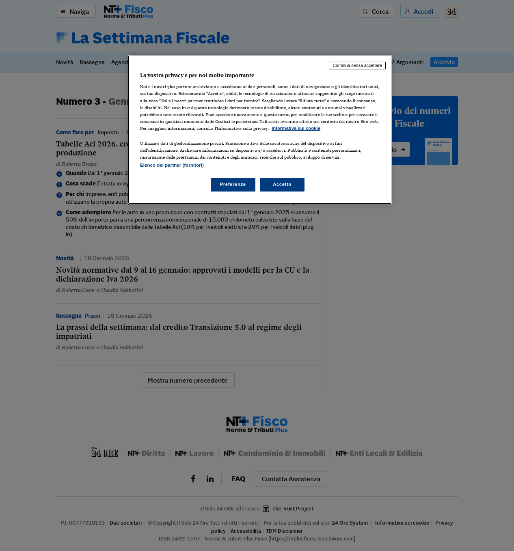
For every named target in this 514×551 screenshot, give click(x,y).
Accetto (282, 184)
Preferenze (233, 184)
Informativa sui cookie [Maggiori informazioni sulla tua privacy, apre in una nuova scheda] (296, 128)
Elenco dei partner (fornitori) (172, 165)
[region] (260, 129)
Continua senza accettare (357, 65)
